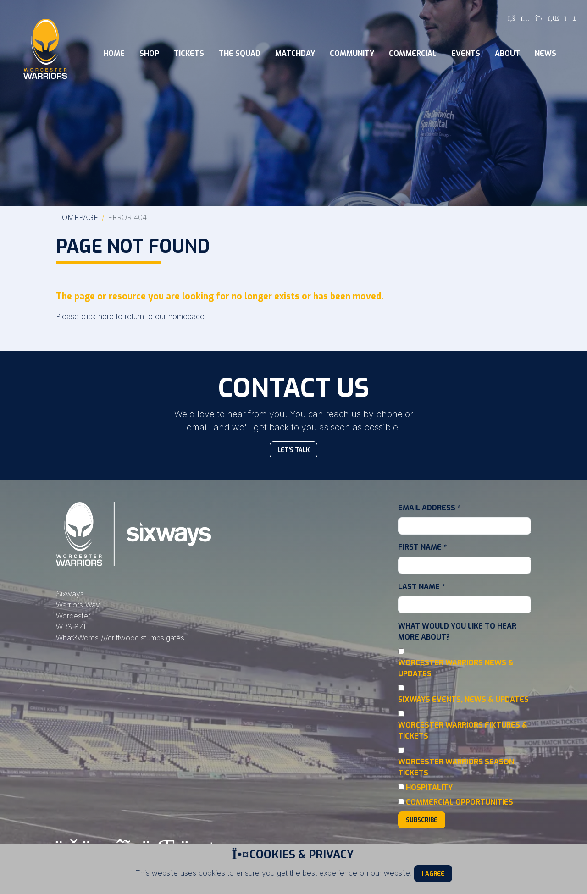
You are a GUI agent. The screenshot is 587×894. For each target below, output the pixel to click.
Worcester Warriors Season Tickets (456, 767)
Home (114, 53)
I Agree (433, 873)
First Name (422, 547)
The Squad (239, 53)
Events (465, 53)
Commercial (413, 53)
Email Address (429, 508)
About (507, 53)
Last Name (421, 586)
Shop (149, 53)
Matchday (295, 53)
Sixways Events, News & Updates (463, 699)
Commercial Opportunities (459, 802)
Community (352, 53)
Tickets (189, 53)
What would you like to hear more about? (457, 631)
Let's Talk (293, 450)
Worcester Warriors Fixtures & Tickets (462, 730)
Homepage (77, 217)
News (545, 53)
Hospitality (429, 787)
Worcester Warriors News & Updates (456, 668)
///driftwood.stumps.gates (142, 637)
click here (97, 316)
